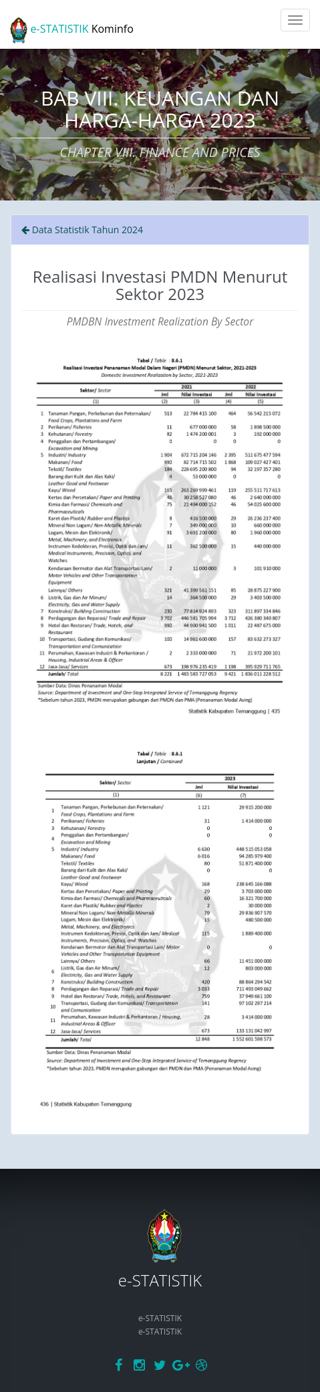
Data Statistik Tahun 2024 (82, 229)
